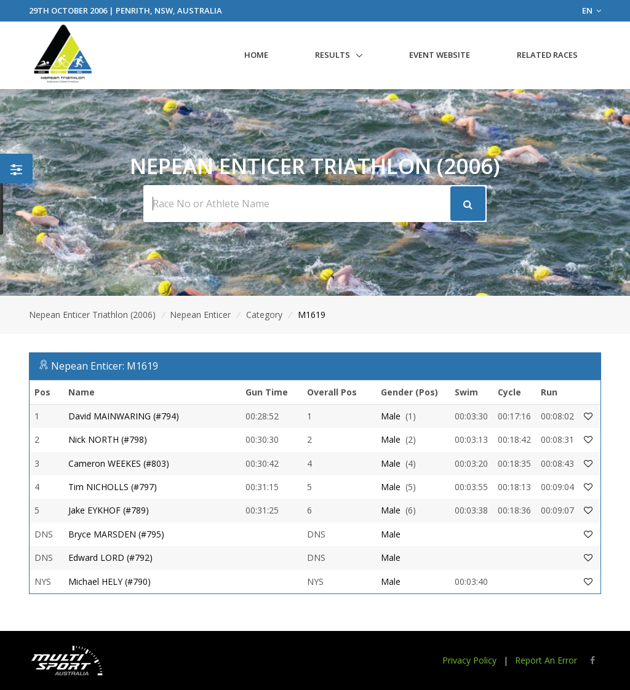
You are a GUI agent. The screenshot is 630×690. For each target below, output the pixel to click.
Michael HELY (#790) (109, 581)
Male (391, 416)
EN (591, 10)
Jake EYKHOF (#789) (108, 510)
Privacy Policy (469, 660)
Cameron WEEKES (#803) (118, 463)
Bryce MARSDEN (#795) (116, 534)
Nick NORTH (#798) (107, 439)
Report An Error (546, 660)
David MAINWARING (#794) (123, 416)
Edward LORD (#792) (110, 557)
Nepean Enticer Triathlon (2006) (92, 314)
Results (332, 54)
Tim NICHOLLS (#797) (112, 487)
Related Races (547, 54)
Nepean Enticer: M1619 (104, 366)
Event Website (439, 54)
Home (256, 54)
